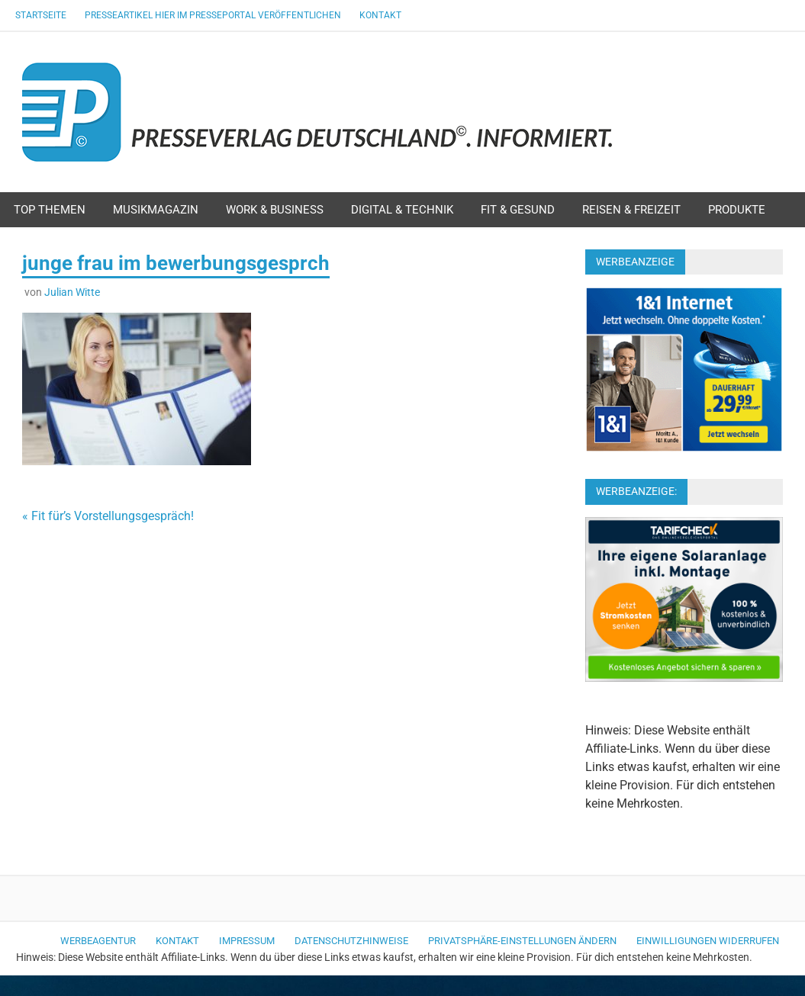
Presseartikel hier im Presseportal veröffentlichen (213, 15)
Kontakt (380, 15)
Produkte (736, 210)
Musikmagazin (155, 210)
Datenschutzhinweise (351, 940)
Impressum (247, 940)
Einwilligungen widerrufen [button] (707, 940)
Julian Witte (72, 292)
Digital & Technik (402, 210)
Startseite (40, 15)
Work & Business (275, 210)
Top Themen (49, 210)
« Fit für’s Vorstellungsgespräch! (108, 516)
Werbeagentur (98, 940)
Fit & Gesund (518, 210)
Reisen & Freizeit (631, 210)
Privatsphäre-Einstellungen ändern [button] (522, 940)
